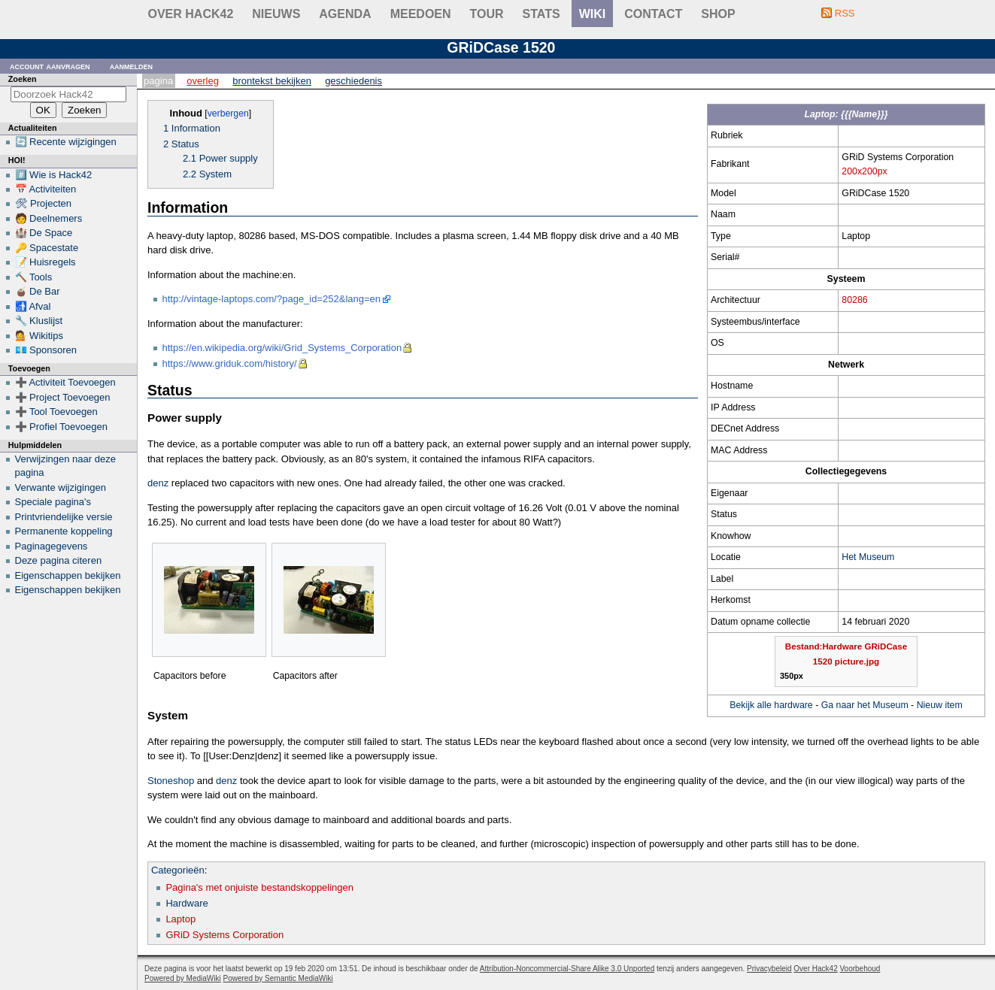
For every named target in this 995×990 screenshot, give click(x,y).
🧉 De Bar (37, 291)
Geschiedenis (353, 80)
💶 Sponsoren (46, 350)
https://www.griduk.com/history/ (229, 363)
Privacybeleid (769, 968)
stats (541, 14)
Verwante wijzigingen (60, 487)
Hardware (186, 903)
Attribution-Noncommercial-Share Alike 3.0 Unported (567, 968)
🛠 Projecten (43, 203)
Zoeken (22, 78)
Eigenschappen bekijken (68, 575)
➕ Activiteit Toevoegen (65, 382)
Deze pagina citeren (58, 560)
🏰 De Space (44, 232)
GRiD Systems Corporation (224, 934)
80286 (854, 300)
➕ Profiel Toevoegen (61, 426)
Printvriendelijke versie (64, 516)
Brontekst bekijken (271, 80)
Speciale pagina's (53, 501)
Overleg (203, 80)
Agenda (345, 14)
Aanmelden (131, 65)
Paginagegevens (51, 546)
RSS (845, 13)
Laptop (180, 919)
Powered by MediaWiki (182, 978)
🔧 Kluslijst (39, 320)
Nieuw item (940, 705)
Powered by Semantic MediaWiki (278, 978)
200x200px (864, 171)
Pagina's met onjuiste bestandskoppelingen (259, 887)
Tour (487, 14)
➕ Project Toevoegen (63, 397)
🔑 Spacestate (47, 247)
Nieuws (276, 14)
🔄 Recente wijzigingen (66, 141)
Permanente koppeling (64, 531)
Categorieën (178, 870)
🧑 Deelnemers (49, 218)
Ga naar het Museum (865, 705)
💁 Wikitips (39, 335)
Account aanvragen (50, 65)
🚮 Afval (33, 306)
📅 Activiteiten (46, 189)
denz (157, 483)
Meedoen (420, 14)
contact (653, 14)
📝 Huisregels (45, 262)
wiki (592, 14)
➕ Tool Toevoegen (56, 411)
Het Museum (868, 557)
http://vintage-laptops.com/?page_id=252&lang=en (271, 298)
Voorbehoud (859, 968)
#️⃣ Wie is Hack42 (54, 174)
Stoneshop (170, 780)
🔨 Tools (34, 277)
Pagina (158, 80)
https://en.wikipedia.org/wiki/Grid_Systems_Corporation (282, 347)
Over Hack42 (191, 14)
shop (718, 14)
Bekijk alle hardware (771, 705)
